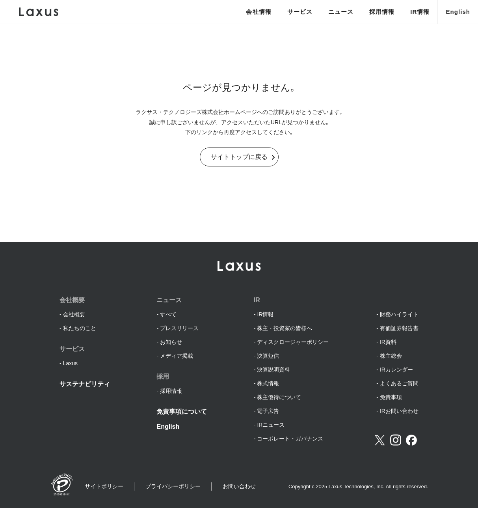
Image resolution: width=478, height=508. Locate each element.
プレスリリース (179, 328)
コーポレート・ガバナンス (290, 438)
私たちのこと (79, 328)
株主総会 (391, 356)
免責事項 (391, 397)
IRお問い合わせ (399, 411)
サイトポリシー (104, 486)
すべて (168, 314)
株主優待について (279, 397)
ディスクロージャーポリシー (293, 342)
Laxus (70, 363)
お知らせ (171, 342)
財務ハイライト (399, 314)
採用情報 (381, 11)
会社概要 (74, 314)
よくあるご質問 (399, 383)
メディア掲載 (176, 356)
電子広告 (268, 411)
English (458, 11)
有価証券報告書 (399, 328)
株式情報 (268, 383)
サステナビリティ (85, 384)
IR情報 (420, 11)
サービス (299, 11)
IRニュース (271, 425)
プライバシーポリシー (173, 486)
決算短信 (268, 356)
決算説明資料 (273, 369)
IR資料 (388, 342)
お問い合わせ (239, 486)
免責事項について (181, 411)
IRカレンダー (396, 369)
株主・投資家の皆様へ (284, 328)
